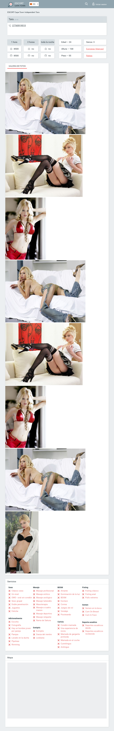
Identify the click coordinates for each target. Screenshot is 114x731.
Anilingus (65, 647)
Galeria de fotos (17, 66)
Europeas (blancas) (95, 49)
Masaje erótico (43, 594)
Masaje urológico (44, 597)
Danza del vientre (44, 634)
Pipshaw (15, 641)
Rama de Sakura (43, 620)
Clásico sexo (17, 591)
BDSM (63, 597)
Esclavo (64, 601)
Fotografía (16, 625)
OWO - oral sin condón (22, 597)
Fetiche (15, 611)
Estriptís (40, 631)
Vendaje (64, 611)
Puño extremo (91, 597)
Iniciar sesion (100, 3)
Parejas (15, 634)
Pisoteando (66, 614)
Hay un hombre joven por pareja (21, 629)
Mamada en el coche (70, 640)
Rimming (16, 644)
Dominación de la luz (70, 594)
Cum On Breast (92, 611)
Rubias (89, 55)
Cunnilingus (66, 643)
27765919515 (19, 25)
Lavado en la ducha (20, 638)
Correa (64, 604)
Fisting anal (90, 594)
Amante (64, 591)
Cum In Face (91, 615)
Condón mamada (68, 625)
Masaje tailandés (44, 601)
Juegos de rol (67, 608)
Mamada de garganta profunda (70, 635)
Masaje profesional (45, 591)
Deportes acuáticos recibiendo (94, 632)
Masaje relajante (43, 617)
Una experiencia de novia (69, 629)
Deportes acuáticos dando (94, 626)
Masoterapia (42, 604)
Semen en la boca (93, 608)
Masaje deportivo (44, 613)
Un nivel (15, 594)
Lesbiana (40, 638)
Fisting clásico (92, 591)
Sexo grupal (17, 601)
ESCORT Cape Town (15, 12)
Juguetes (16, 608)
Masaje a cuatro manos (43, 608)
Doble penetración (20, 604)
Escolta (15, 622)
